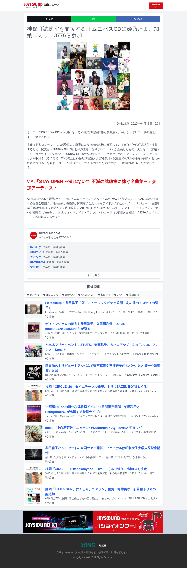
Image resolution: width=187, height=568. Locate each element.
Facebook (137, 19)
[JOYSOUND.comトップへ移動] (156, 5)
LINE (93, 19)
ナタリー (40, 7)
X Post (49, 19)
